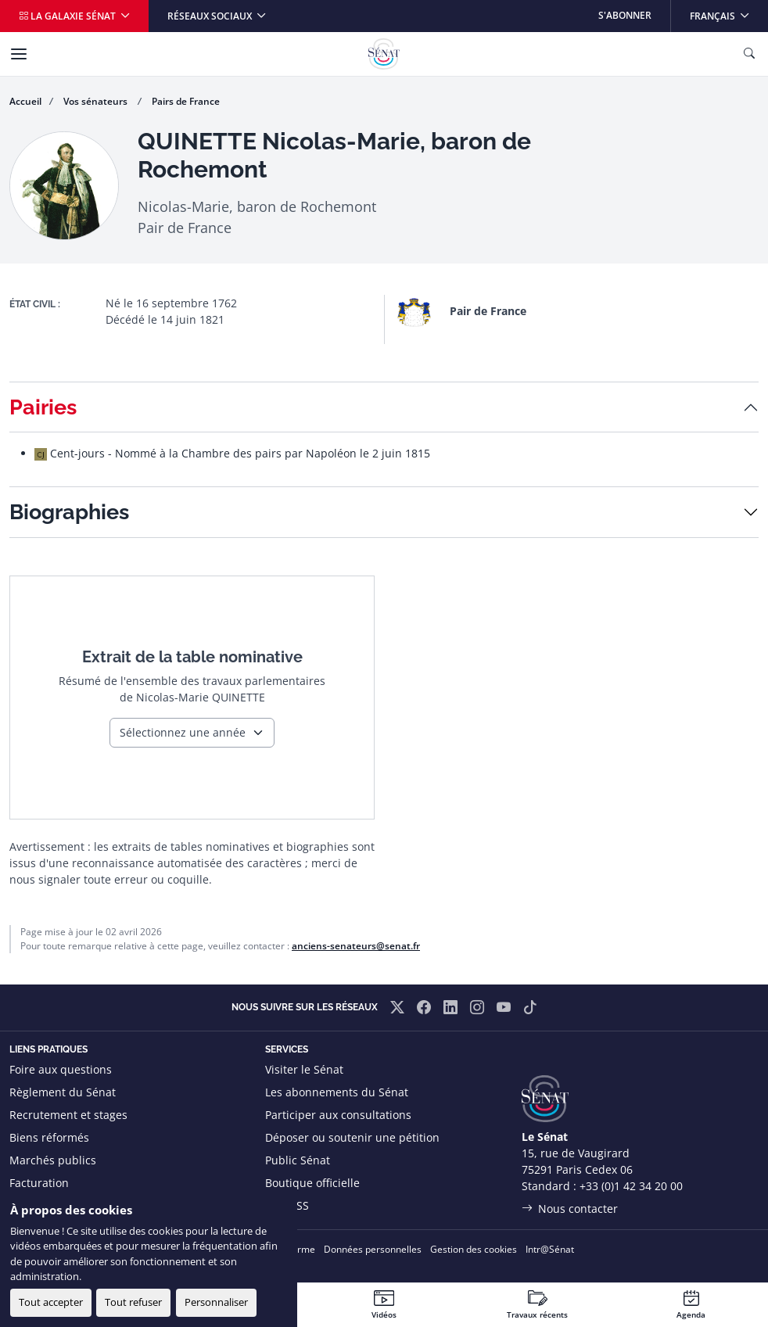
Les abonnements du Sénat (336, 1092)
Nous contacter (578, 1208)
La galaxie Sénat (68, 16)
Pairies (43, 407)
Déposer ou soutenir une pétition (352, 1137)
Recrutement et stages (68, 1114)
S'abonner (624, 15)
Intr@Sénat (550, 1249)
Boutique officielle (312, 1182)
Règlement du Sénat (62, 1092)
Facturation (39, 1182)
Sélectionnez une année (183, 732)
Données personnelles (373, 1249)
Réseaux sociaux (210, 16)
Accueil (25, 101)
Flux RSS (287, 1205)
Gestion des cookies (473, 1249)
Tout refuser (133, 1302)
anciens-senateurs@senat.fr (356, 945)
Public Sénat (297, 1160)
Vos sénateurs (96, 101)
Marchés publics (52, 1160)
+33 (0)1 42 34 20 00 (631, 1185)
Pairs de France (186, 101)
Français (728, 11)
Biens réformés (49, 1137)
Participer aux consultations (338, 1114)
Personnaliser (216, 1302)
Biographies (69, 512)
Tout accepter (51, 1302)
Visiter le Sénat (304, 1069)
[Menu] (19, 54)
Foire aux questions (60, 1069)
